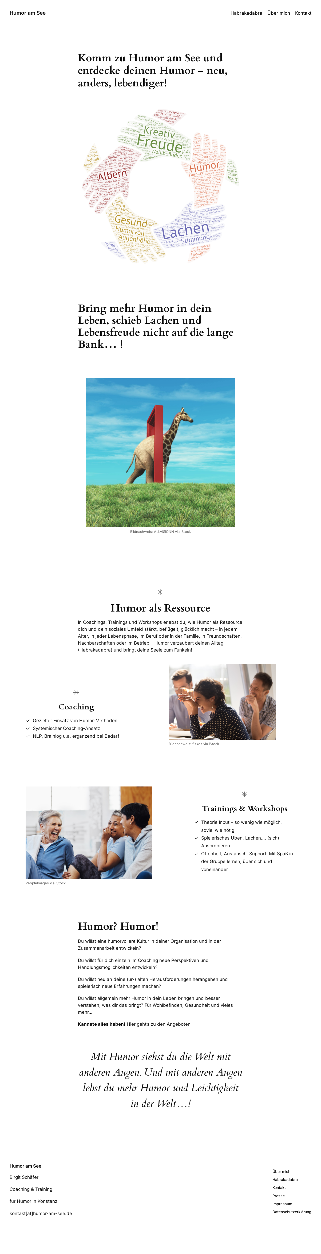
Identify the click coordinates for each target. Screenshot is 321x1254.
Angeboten (179, 1024)
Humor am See (28, 13)
